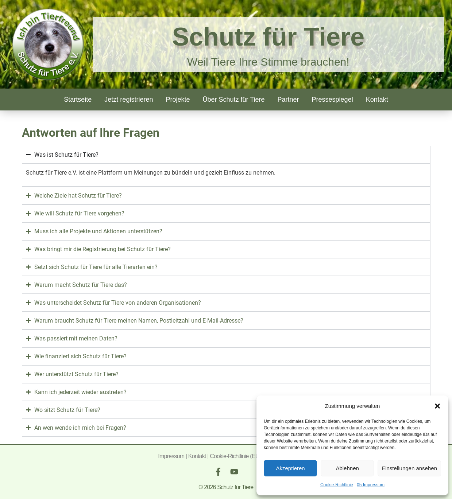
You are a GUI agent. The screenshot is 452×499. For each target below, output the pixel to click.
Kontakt (377, 99)
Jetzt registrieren (128, 99)
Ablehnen (347, 468)
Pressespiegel (332, 99)
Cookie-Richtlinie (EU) (235, 456)
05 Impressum (371, 484)
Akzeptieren (290, 468)
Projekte (178, 99)
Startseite (78, 99)
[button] (437, 406)
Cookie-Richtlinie (336, 484)
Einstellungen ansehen (409, 468)
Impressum (171, 456)
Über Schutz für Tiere (233, 99)
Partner (288, 99)
